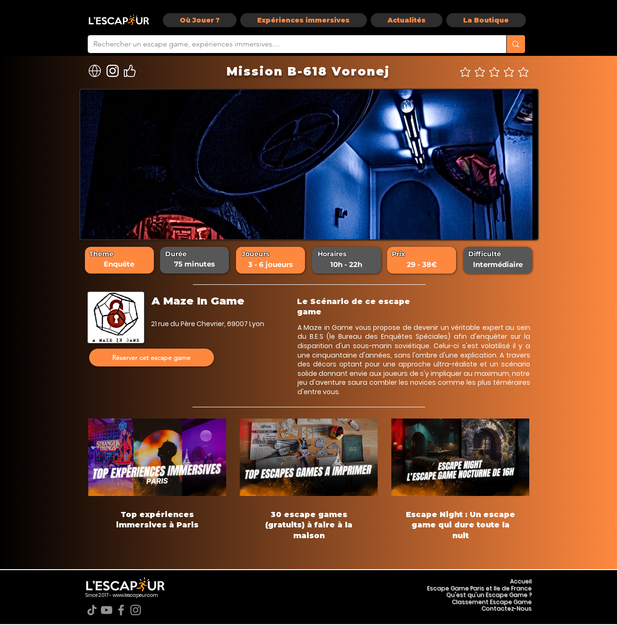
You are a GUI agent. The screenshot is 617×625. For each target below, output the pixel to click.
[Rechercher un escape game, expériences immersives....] (290, 44)
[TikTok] (92, 610)
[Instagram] (136, 610)
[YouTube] (106, 610)
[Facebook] (121, 610)
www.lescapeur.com (135, 595)
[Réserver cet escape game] (151, 357)
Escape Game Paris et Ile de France (479, 588)
